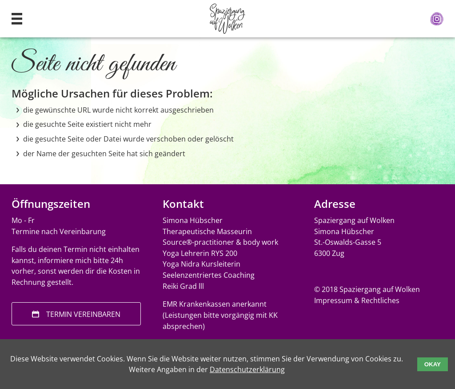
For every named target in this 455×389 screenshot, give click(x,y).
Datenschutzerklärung (247, 369)
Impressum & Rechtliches (356, 300)
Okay (432, 364)
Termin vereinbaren (83, 314)
